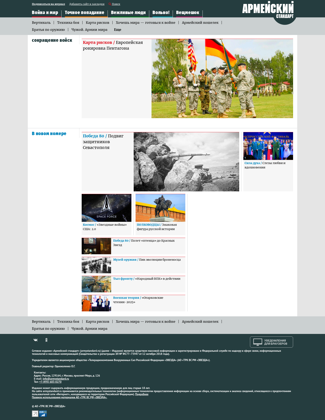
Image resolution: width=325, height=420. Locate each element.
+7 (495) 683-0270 (50, 382)
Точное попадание (84, 12)
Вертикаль (41, 22)
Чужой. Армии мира (89, 29)
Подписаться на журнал (48, 4)
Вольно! (161, 12)
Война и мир (45, 12)
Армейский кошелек (200, 22)
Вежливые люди (128, 12)
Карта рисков (97, 22)
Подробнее (141, 394)
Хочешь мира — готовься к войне (145, 22)
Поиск (116, 4)
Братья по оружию (48, 29)
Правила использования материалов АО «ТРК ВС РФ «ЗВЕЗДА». (69, 397)
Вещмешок (187, 12)
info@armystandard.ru (56, 378)
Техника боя (68, 22)
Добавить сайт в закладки (86, 4)
